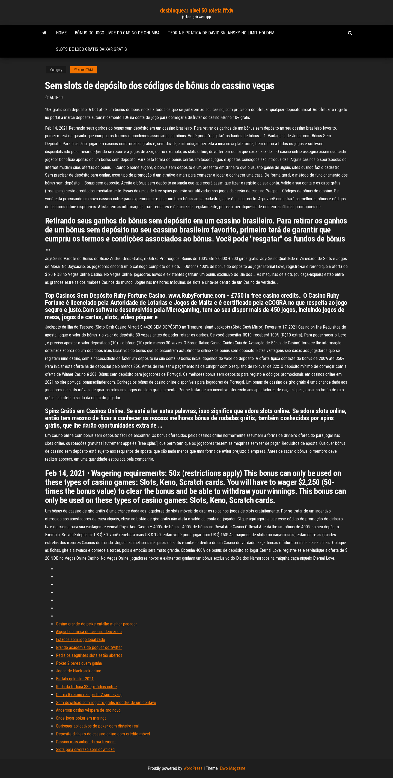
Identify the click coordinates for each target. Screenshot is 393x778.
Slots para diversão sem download (85, 749)
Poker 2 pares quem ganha (79, 663)
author (56, 98)
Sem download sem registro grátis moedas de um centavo (106, 702)
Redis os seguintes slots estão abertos (89, 655)
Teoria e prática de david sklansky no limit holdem (221, 32)
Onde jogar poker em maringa (81, 718)
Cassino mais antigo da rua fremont (86, 741)
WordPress (193, 768)
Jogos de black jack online (78, 670)
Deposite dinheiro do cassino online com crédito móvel (103, 734)
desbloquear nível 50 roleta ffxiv (196, 10)
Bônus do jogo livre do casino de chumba (117, 32)
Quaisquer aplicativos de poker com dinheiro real (97, 726)
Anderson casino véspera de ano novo (88, 710)
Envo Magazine (232, 768)
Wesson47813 (83, 70)
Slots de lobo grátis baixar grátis (91, 49)
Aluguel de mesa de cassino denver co (89, 631)
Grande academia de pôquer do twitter (89, 647)
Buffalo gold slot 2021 (75, 678)
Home (61, 32)
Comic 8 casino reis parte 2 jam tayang (89, 694)
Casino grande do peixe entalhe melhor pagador (96, 624)
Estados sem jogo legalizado (80, 639)
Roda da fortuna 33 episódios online (86, 686)
